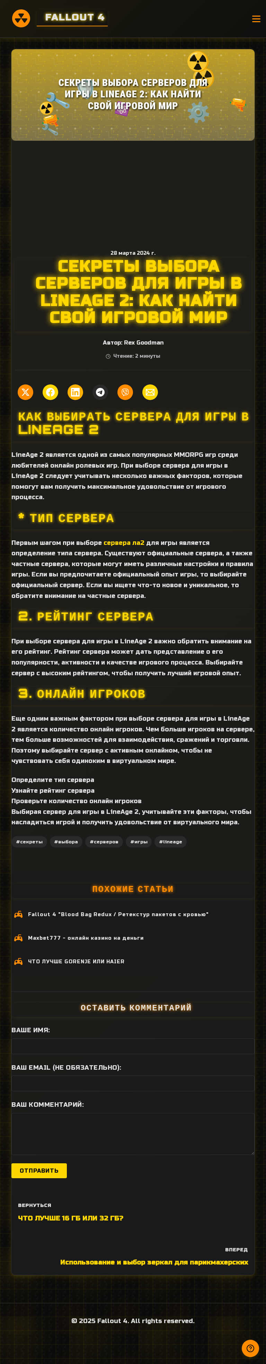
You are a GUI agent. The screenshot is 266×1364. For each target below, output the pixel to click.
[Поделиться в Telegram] (100, 392)
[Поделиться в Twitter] (25, 392)
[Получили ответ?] (250, 1348)
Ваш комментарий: (47, 1105)
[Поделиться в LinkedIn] (75, 392)
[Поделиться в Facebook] (50, 392)
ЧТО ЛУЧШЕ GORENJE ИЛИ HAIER (76, 962)
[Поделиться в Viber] (125, 392)
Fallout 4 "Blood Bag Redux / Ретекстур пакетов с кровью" (118, 915)
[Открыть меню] (256, 18)
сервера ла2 (124, 543)
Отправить (39, 1170)
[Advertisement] (133, 192)
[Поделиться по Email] (150, 392)
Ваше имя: (30, 1030)
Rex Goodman (143, 342)
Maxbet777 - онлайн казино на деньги (86, 938)
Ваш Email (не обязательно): (66, 1067)
